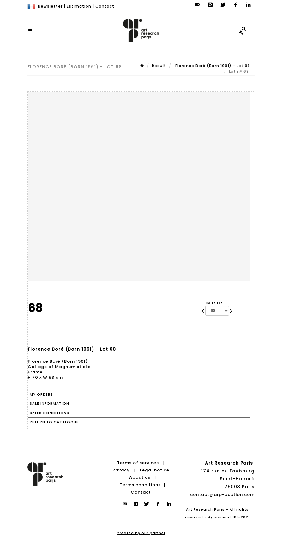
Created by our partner (141, 532)
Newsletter (50, 6)
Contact (104, 6)
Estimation (79, 6)
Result (159, 65)
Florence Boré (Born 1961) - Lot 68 (212, 65)
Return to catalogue (54, 422)
